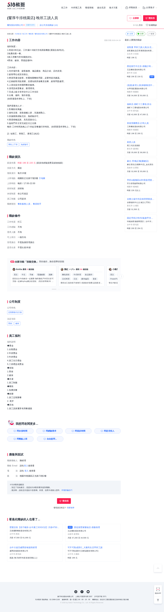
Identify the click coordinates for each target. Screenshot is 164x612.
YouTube (88, 591)
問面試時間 (80, 431)
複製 (151, 34)
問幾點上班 (22, 439)
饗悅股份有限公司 (41, 34)
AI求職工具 (76, 8)
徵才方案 (113, 8)
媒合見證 (101, 8)
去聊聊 (136, 18)
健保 (17, 323)
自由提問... (51, 439)
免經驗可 (24, 144)
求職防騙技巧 (66, 490)
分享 (130, 34)
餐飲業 (31, 34)
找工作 (64, 8)
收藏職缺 (153, 25)
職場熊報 (89, 8)
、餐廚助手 (36, 204)
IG (75, 591)
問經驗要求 (51, 431)
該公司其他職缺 (49, 25)
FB (82, 591)
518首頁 (18, 34)
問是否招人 (109, 431)
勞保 (10, 323)
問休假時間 (22, 431)
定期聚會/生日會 (15, 312)
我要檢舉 (70, 508)
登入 (26, 466)
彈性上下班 (13, 144)
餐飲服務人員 (24, 204)
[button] (121, 276)
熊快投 (151, 18)
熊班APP (158, 593)
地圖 (43, 178)
